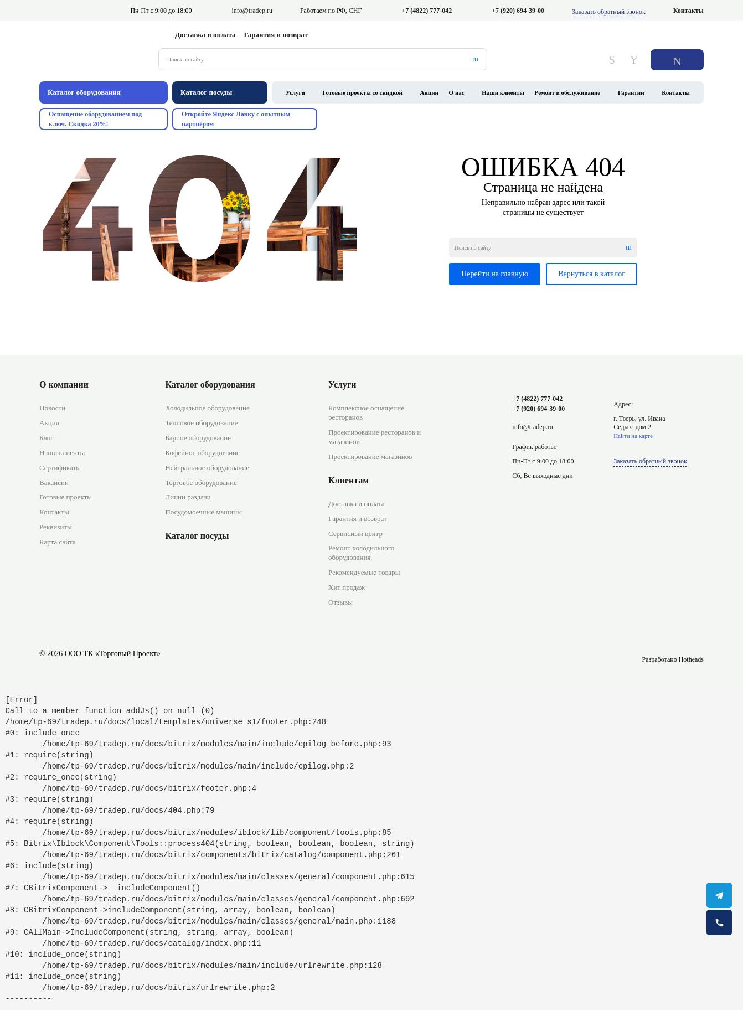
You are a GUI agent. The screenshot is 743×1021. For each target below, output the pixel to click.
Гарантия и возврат (276, 34)
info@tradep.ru (252, 10)
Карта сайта (57, 542)
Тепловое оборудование (201, 423)
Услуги (295, 92)
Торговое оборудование (200, 482)
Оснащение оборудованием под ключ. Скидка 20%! (95, 119)
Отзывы (340, 602)
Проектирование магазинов (370, 456)
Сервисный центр (355, 533)
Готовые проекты (65, 497)
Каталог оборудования (210, 384)
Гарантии (631, 92)
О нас (457, 92)
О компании (64, 384)
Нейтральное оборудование (207, 467)
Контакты (688, 10)
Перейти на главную (494, 274)
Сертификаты (60, 467)
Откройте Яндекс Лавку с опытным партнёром (236, 119)
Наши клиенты (503, 92)
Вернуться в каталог (591, 274)
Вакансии (54, 482)
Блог (46, 438)
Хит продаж (346, 587)
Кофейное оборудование (202, 452)
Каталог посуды (197, 535)
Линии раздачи (187, 497)
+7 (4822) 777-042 (426, 10)
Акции (429, 92)
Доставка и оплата (205, 34)
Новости (52, 408)
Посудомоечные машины (203, 512)
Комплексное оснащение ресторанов (366, 412)
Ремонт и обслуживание (568, 92)
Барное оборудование (198, 438)
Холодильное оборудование (207, 408)
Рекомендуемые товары (364, 572)
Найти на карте (633, 435)
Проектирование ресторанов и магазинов (374, 437)
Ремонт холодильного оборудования (361, 552)
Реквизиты (55, 527)
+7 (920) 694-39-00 (518, 10)
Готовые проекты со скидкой (363, 92)
